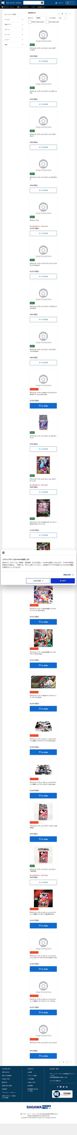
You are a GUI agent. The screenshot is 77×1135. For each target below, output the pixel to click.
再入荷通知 (43, 406)
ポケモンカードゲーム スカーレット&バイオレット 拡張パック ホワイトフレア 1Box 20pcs (43, 740)
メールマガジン (24, 7)
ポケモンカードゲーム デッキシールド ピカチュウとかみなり (43, 350)
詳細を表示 (67, 575)
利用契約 (4, 1089)
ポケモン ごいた (34, 220)
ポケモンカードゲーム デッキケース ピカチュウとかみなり (43, 307)
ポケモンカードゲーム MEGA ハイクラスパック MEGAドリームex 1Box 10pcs (43, 393)
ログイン (60, 3)
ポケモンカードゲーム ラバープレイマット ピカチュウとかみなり (43, 264)
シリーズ (7, 34)
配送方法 (4, 1082)
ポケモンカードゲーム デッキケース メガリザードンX (43, 437)
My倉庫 (30, 1072)
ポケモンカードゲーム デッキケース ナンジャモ (43, 1043)
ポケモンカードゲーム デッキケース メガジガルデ (43, 178)
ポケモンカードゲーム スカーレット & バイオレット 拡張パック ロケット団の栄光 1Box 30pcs (43, 914)
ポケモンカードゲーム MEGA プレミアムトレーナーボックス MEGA (43, 696)
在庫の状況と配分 (7, 1086)
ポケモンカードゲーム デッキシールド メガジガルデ (43, 135)
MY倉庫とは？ (41, 7)
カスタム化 (38, 581)
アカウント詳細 (32, 1075)
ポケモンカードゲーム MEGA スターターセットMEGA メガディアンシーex (43, 523)
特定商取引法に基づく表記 (33, 1090)
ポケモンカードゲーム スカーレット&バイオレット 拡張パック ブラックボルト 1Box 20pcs (43, 783)
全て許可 (63, 581)
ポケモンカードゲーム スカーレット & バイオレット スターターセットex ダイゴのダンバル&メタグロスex (43, 957)
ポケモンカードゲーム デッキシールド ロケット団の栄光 (43, 870)
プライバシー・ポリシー (9, 1092)
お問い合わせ (6, 1072)
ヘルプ (33, 7)
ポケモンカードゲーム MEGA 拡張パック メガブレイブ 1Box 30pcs (43, 653)
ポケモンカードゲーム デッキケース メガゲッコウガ (43, 92)
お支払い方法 (6, 1079)
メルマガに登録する (55, 1081)
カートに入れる (43, 61)
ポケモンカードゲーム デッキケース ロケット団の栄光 (43, 827)
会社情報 (30, 1086)
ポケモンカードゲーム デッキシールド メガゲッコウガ (43, 49)
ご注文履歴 (31, 1079)
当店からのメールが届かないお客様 (9, 1097)
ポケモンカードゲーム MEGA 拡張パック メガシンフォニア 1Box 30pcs (43, 609)
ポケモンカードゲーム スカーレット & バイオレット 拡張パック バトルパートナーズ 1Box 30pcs (43, 1001)
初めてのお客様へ (7, 1075)
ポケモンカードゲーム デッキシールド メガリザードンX (43, 480)
